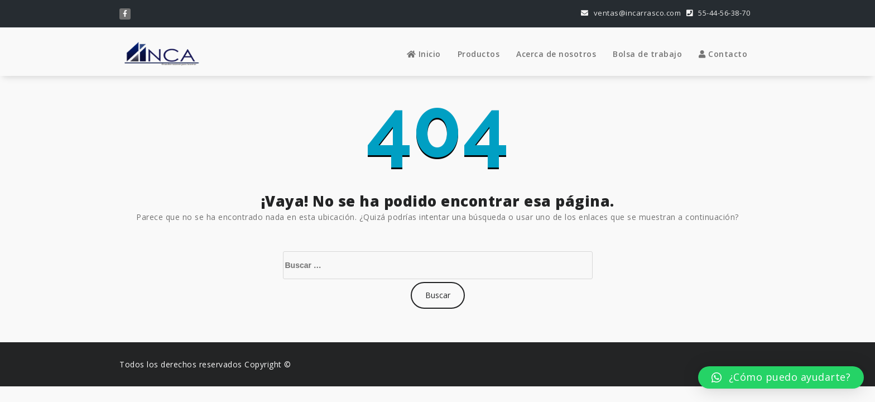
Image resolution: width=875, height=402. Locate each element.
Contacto (723, 54)
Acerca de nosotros (556, 54)
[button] (781, 377)
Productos (479, 54)
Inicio (424, 54)
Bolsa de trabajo (647, 54)
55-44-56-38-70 (718, 13)
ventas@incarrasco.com (631, 13)
